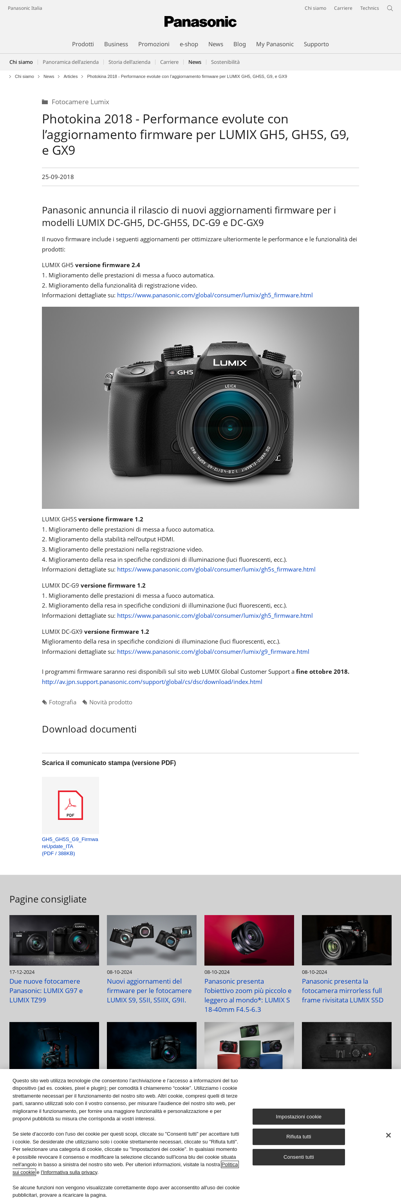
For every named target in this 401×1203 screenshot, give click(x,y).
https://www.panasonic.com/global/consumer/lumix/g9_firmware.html (213, 651)
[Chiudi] (388, 1135)
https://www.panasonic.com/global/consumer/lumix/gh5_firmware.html (215, 295)
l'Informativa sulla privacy (69, 1173)
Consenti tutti (299, 1157)
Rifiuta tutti (298, 1137)
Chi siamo (21, 61)
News (48, 76)
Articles (70, 76)
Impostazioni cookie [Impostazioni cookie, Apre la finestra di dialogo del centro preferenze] (299, 1117)
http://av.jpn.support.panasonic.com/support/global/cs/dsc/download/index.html (152, 682)
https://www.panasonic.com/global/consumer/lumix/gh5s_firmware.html (216, 569)
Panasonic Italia (25, 8)
